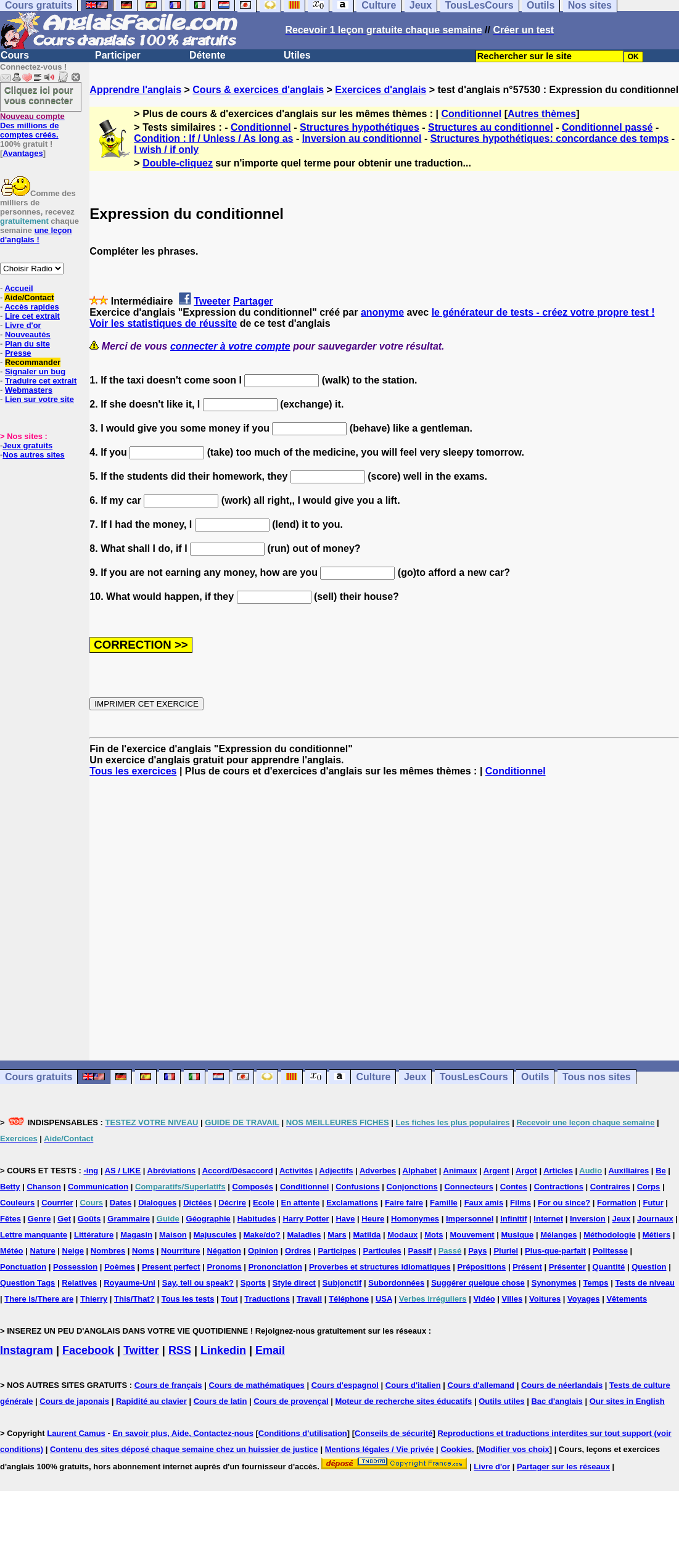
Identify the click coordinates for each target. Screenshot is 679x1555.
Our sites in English (627, 1401)
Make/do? (262, 1234)
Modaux (402, 1234)
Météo (11, 1250)
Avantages (22, 153)
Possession (75, 1266)
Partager (253, 301)
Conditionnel (471, 114)
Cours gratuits (38, 1077)
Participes (337, 1250)
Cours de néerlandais (562, 1385)
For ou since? (564, 1202)
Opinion (263, 1250)
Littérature (93, 1234)
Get (64, 1218)
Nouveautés (28, 334)
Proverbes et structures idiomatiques (380, 1266)
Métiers (657, 1234)
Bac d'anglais (556, 1401)
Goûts (89, 1218)
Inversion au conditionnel (362, 138)
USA (384, 1298)
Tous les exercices (132, 771)
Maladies (304, 1234)
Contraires (610, 1186)
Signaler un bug (35, 371)
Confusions (357, 1186)
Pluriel (505, 1250)
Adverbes (378, 1170)
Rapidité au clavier (151, 1401)
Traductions (267, 1298)
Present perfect (171, 1266)
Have (345, 1218)
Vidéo (484, 1298)
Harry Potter (305, 1218)
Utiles (297, 55)
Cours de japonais (74, 1401)
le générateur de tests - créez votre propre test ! (543, 312)
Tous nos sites (596, 1077)
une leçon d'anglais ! (36, 235)
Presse (18, 353)
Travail (309, 1298)
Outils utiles (501, 1401)
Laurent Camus (76, 1433)
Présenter (567, 1266)
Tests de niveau (645, 1282)
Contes (513, 1186)
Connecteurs (468, 1186)
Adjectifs (336, 1170)
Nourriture (180, 1250)
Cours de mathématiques (256, 1385)
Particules (382, 1250)
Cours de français (168, 1385)
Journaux (655, 1218)
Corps (648, 1186)
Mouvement (472, 1234)
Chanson (44, 1186)
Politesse (610, 1250)
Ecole (263, 1202)
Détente (207, 55)
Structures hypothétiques (359, 127)
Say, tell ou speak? (198, 1282)
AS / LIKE (123, 1170)
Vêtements (626, 1298)
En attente (300, 1202)
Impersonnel (469, 1218)
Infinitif (513, 1218)
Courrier (57, 1202)
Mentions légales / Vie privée (379, 1449)
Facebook (88, 1350)
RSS (179, 1350)
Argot (526, 1170)
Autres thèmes (542, 114)
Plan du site (27, 343)
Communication (98, 1186)
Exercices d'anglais (380, 89)
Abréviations (171, 1170)
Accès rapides (31, 306)
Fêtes (10, 1218)
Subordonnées (396, 1282)
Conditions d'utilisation (302, 1433)
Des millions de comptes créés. (32, 125)
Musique (517, 1234)
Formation (616, 1202)
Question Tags (27, 1282)
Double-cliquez (177, 163)
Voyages (583, 1298)
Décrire (232, 1202)
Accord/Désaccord (237, 1170)
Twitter (141, 1350)
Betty (10, 1186)
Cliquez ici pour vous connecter (38, 94)
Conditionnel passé (607, 127)
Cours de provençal (290, 1401)
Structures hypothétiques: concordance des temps (549, 138)
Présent (527, 1266)
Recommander (32, 362)
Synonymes (554, 1282)
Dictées (197, 1202)
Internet (548, 1218)
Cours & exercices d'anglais (258, 89)
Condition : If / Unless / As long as (213, 138)
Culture (373, 1077)
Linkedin (223, 1350)
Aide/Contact (29, 297)
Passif (420, 1250)
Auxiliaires (628, 1170)
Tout (229, 1298)
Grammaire (128, 1218)
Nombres (108, 1250)
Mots (433, 1234)
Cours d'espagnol (345, 1385)
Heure (372, 1218)
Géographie (208, 1218)
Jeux (415, 1077)
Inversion (588, 1218)
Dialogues (157, 1202)
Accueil (18, 288)
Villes (511, 1298)
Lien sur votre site (39, 399)
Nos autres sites (33, 454)
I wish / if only (166, 149)
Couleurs (17, 1202)
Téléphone (349, 1298)
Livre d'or (23, 325)
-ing (90, 1170)
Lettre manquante (33, 1234)
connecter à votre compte (230, 346)
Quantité (609, 1266)
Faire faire (404, 1202)
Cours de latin (220, 1401)
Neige (73, 1250)
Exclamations (352, 1202)
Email (270, 1350)
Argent (496, 1170)
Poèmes (119, 1266)
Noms (143, 1250)
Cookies (456, 1449)
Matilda (367, 1234)
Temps (596, 1282)
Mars (336, 1234)
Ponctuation (23, 1266)
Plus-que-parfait (555, 1250)
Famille (444, 1202)
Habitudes (256, 1218)
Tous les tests (188, 1298)
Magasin (136, 1234)
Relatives (79, 1282)
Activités (296, 1170)
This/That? (134, 1298)
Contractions (558, 1186)
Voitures (545, 1298)
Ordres (298, 1250)
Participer (118, 55)
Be (661, 1170)
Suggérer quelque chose (478, 1282)
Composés (253, 1186)
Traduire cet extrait (40, 380)
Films (520, 1202)
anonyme (382, 312)
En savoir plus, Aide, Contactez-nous (182, 1433)
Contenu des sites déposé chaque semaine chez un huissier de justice (184, 1449)
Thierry (93, 1298)
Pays (477, 1250)
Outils (535, 1077)
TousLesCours (474, 1077)
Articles (558, 1170)
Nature (42, 1250)
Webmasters (28, 390)
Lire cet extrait (32, 316)
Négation (224, 1250)
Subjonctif (342, 1282)
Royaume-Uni (129, 1282)
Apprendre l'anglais (135, 89)
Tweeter (212, 301)
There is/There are (38, 1298)
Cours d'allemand (481, 1385)
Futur (653, 1202)
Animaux (460, 1170)
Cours (15, 55)
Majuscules (215, 1234)
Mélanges (558, 1234)
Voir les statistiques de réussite (163, 323)
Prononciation (275, 1266)
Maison (173, 1234)
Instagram (26, 1350)
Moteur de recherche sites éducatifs (403, 1401)
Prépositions (482, 1266)
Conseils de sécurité (393, 1433)
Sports (253, 1282)
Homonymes (415, 1218)
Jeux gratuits (27, 445)
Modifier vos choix (514, 1449)
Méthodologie (609, 1234)
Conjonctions (412, 1186)
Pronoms (224, 1266)
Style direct (294, 1282)
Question (649, 1266)
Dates (120, 1202)
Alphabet (420, 1170)
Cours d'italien (413, 1385)
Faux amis (484, 1202)
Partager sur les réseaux (563, 1466)
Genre (39, 1218)
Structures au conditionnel (490, 127)
